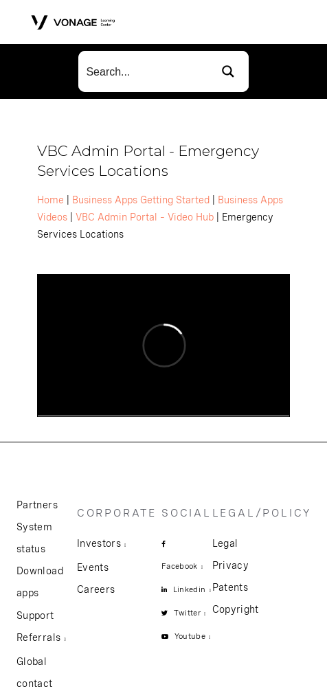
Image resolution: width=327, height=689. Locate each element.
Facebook (179, 566)
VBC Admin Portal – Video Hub (145, 217)
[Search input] (143, 71)
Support (35, 615)
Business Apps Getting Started (141, 199)
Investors (99, 543)
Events (93, 567)
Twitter (187, 613)
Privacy (230, 565)
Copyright (235, 609)
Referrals (38, 637)
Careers (96, 589)
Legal (225, 543)
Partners (37, 504)
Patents (230, 587)
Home (50, 199)
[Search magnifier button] (228, 71)
